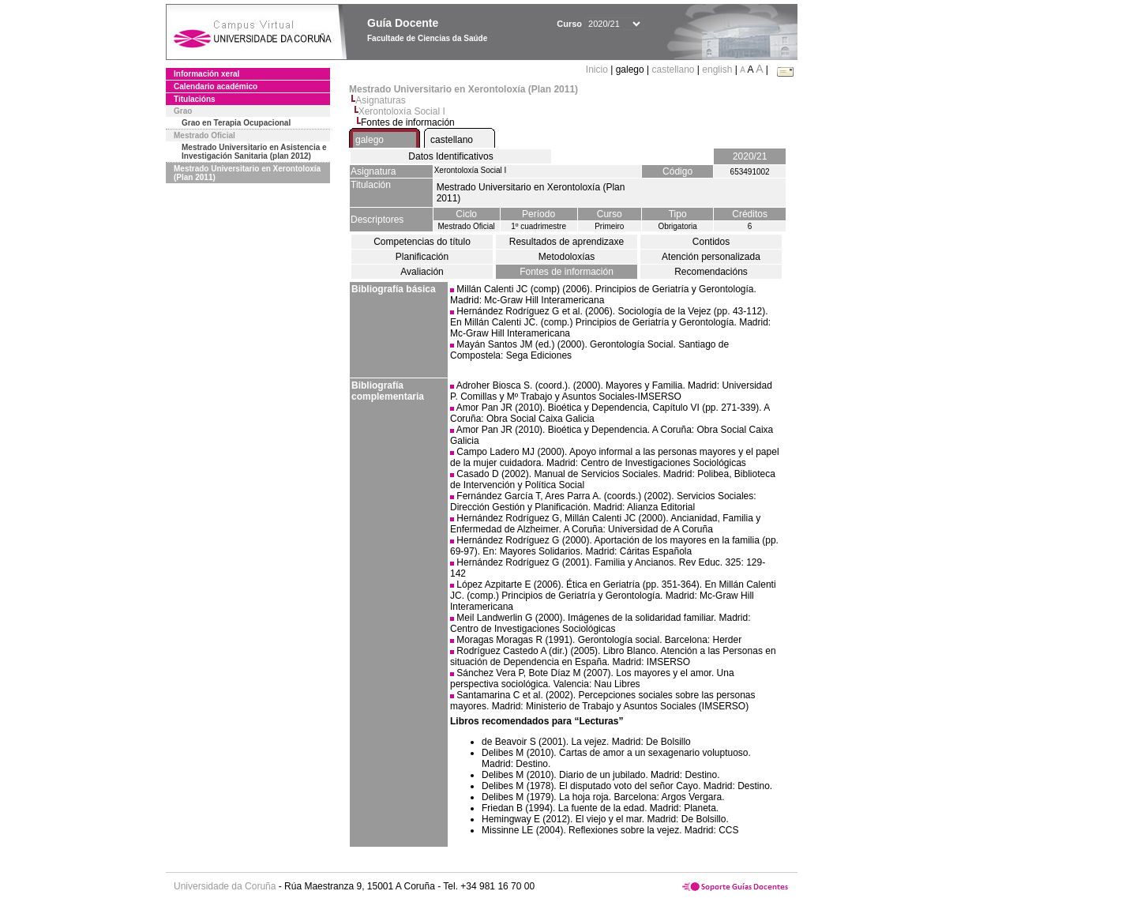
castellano (672, 69)
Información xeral (206, 74)
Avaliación (421, 271)
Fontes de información (567, 271)
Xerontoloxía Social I (401, 111)
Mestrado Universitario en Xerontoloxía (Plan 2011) (247, 173)
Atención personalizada (711, 256)
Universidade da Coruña (225, 886)
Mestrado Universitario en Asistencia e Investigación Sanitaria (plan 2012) (254, 151)
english (717, 69)
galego (369, 139)
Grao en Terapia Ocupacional (236, 122)
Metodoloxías (566, 256)
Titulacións (195, 99)
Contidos (711, 241)
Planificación (422, 256)
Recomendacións (711, 271)
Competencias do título (422, 241)
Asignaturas (380, 100)
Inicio (598, 69)
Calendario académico (215, 86)
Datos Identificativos (450, 156)
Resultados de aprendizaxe (566, 241)
